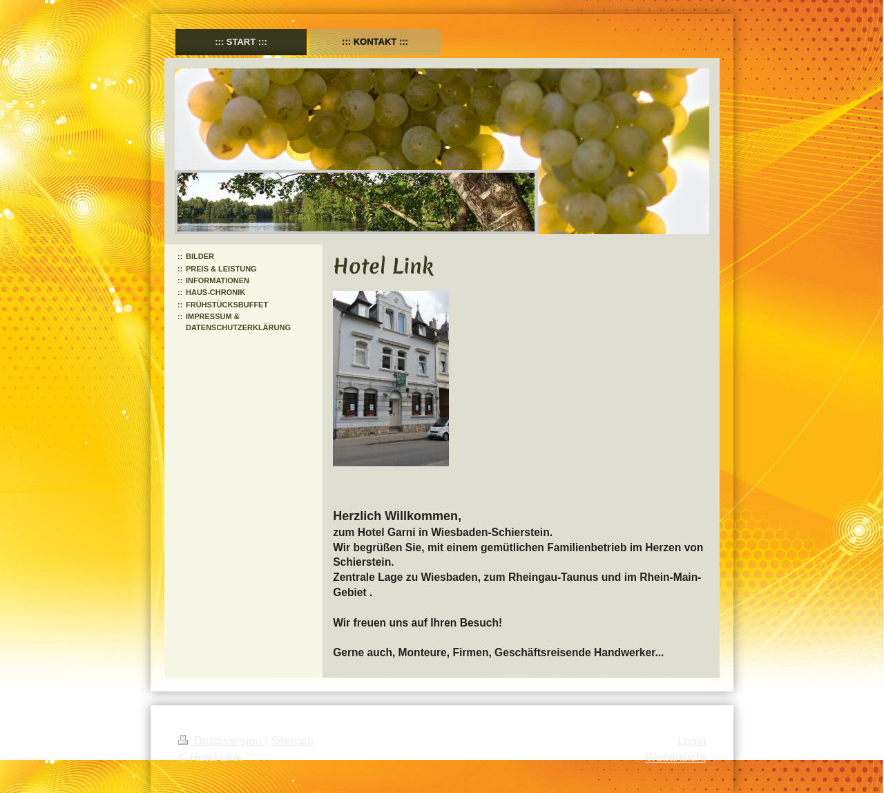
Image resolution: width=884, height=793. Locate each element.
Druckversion (221, 740)
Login (692, 740)
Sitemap (292, 740)
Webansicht (676, 757)
